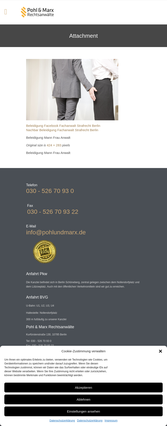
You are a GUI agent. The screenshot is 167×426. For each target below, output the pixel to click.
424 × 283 (54, 145)
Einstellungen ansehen (83, 411)
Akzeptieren (83, 387)
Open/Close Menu (8, 12)
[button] (160, 351)
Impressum (111, 420)
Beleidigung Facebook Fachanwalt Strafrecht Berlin (63, 125)
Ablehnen (83, 399)
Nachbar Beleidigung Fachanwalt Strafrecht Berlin (62, 130)
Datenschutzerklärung (62, 420)
